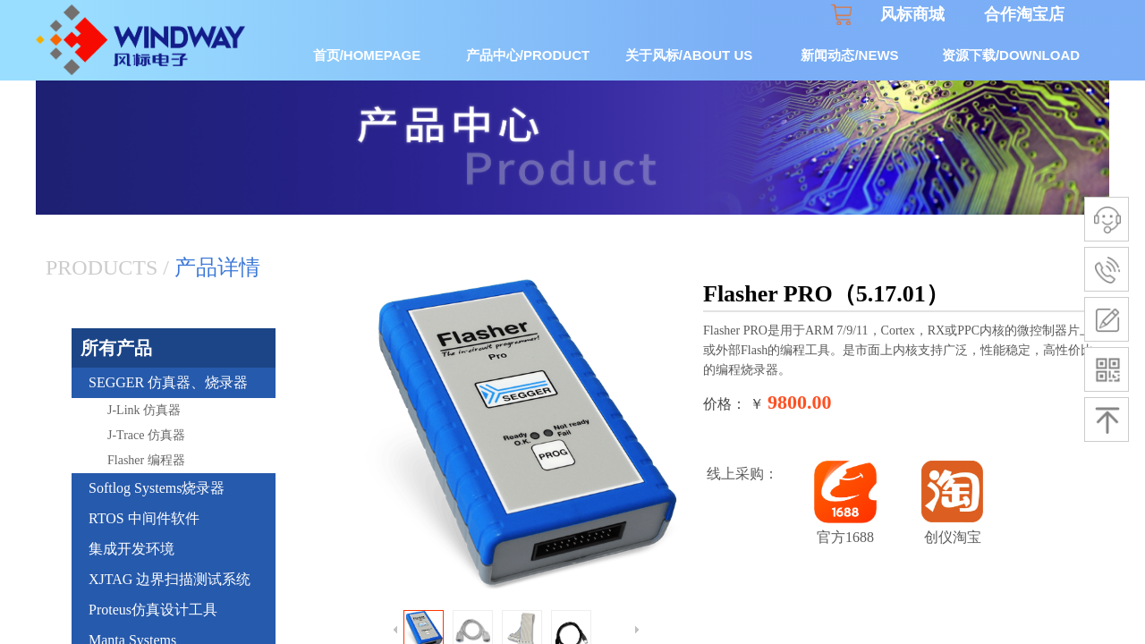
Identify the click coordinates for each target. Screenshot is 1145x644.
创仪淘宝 (952, 537)
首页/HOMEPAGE (367, 55)
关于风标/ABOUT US (689, 55)
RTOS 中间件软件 (144, 518)
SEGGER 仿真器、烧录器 (168, 382)
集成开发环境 (131, 548)
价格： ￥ (733, 403)
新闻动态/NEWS (849, 55)
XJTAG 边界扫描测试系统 (169, 579)
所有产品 (116, 348)
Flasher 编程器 (146, 460)
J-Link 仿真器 (144, 410)
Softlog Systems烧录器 (157, 488)
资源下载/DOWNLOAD (1011, 55)
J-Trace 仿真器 (146, 435)
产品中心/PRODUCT (527, 55)
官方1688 (845, 537)
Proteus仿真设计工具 (153, 609)
